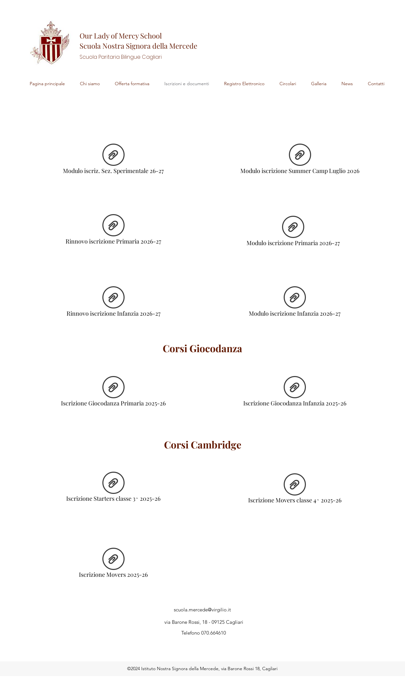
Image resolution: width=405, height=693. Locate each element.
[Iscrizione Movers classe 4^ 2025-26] (294, 490)
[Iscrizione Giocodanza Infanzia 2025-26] (294, 393)
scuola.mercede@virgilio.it (202, 609)
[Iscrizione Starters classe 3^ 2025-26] (113, 489)
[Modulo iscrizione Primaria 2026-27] (292, 233)
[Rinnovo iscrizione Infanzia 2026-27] (113, 303)
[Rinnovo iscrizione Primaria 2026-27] (113, 231)
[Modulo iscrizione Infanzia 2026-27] (294, 303)
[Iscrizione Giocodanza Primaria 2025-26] (113, 393)
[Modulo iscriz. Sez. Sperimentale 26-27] (113, 161)
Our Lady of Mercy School (121, 35)
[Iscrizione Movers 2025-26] (113, 565)
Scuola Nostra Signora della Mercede (138, 46)
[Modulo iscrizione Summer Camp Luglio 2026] (299, 161)
